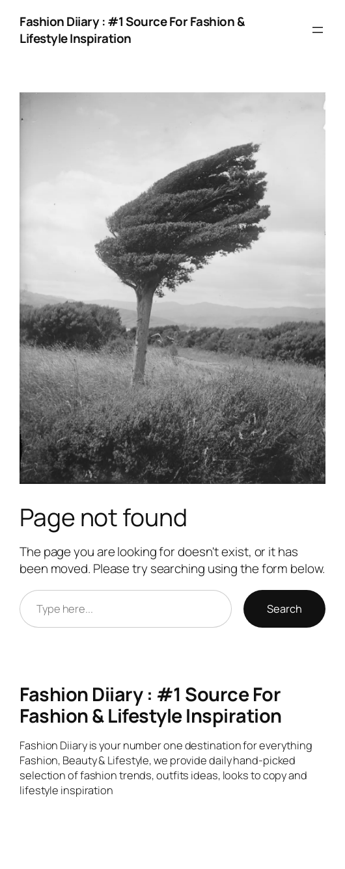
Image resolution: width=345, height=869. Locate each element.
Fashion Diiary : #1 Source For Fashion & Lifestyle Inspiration (151, 704)
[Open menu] (317, 30)
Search (284, 609)
